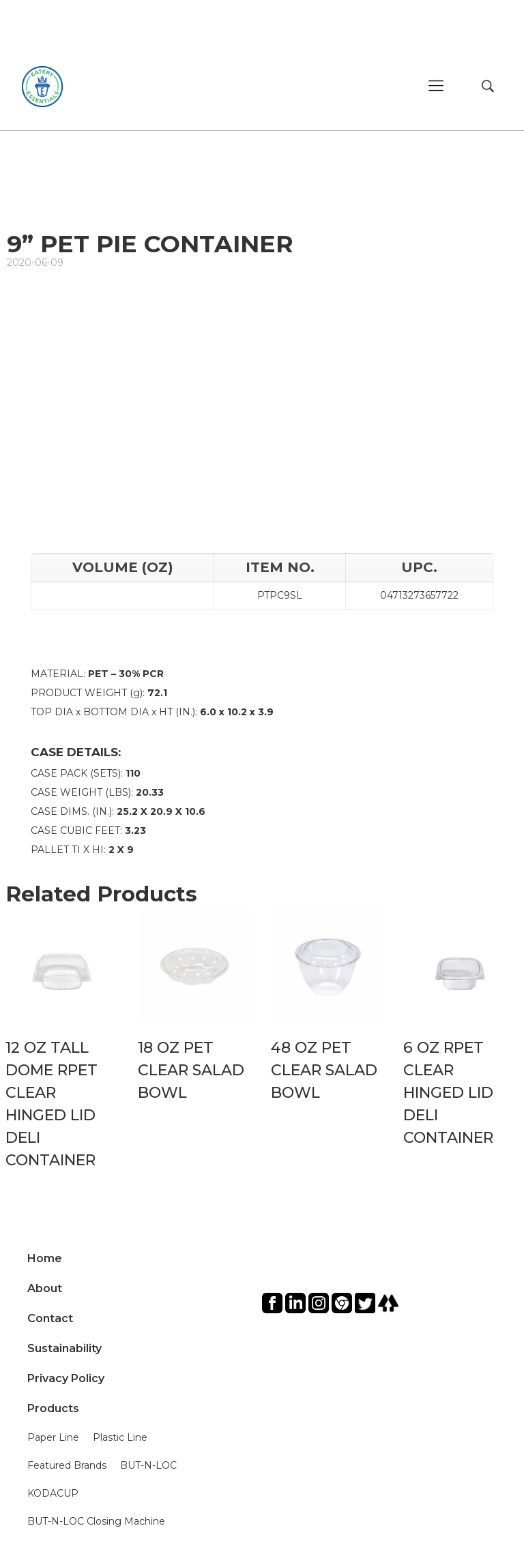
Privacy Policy (65, 1378)
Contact (50, 1318)
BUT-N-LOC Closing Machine (96, 1521)
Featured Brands (66, 1465)
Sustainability (64, 1348)
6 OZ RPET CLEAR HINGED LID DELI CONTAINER (448, 1092)
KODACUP (52, 1493)
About (44, 1288)
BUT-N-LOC (148, 1465)
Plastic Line (120, 1437)
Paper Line (53, 1437)
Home (44, 1258)
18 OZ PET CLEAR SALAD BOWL (191, 1070)
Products (53, 1408)
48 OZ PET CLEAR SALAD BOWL (324, 1070)
